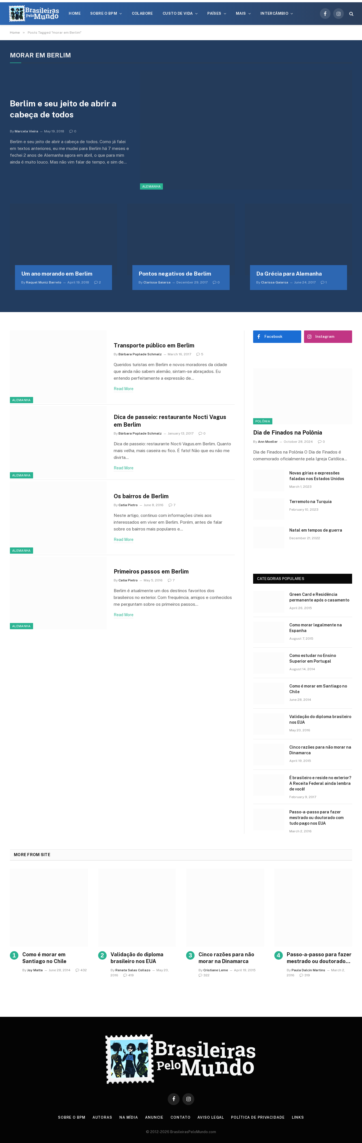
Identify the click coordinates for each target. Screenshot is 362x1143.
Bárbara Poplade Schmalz (140, 354)
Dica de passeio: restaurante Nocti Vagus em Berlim (172, 420)
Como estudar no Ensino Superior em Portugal (312, 658)
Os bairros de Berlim (143, 495)
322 (204, 975)
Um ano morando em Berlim (56, 273)
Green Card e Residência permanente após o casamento (319, 597)
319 (304, 975)
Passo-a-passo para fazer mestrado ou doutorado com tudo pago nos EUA (316, 818)
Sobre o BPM (103, 13)
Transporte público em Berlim (156, 345)
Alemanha (151, 186)
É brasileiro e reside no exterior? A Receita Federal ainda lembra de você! (320, 783)
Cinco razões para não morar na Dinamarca (320, 750)
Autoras (102, 1117)
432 (81, 970)
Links (299, 1117)
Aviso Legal (211, 1117)
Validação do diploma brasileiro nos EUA (320, 719)
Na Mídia (128, 1117)
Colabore (142, 13)
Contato (181, 1117)
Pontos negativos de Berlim (175, 273)
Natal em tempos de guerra (315, 530)
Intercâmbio (274, 13)
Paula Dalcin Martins (308, 970)
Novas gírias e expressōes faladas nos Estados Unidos (316, 476)
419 (128, 975)
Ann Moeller (268, 442)
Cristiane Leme (215, 970)
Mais (241, 13)
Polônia (262, 421)
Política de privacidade (259, 1117)
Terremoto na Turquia (310, 501)
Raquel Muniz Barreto (43, 282)
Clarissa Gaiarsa (157, 282)
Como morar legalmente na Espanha (315, 628)
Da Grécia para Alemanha (289, 273)
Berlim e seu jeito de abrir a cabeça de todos (65, 109)
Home (75, 13)
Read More (123, 389)
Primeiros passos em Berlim (153, 571)
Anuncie (154, 1117)
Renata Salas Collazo (132, 970)
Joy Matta (35, 970)
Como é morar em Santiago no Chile (318, 689)
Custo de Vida (178, 13)
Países (214, 13)
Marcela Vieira (26, 132)
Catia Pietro (128, 505)
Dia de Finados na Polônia (287, 432)
